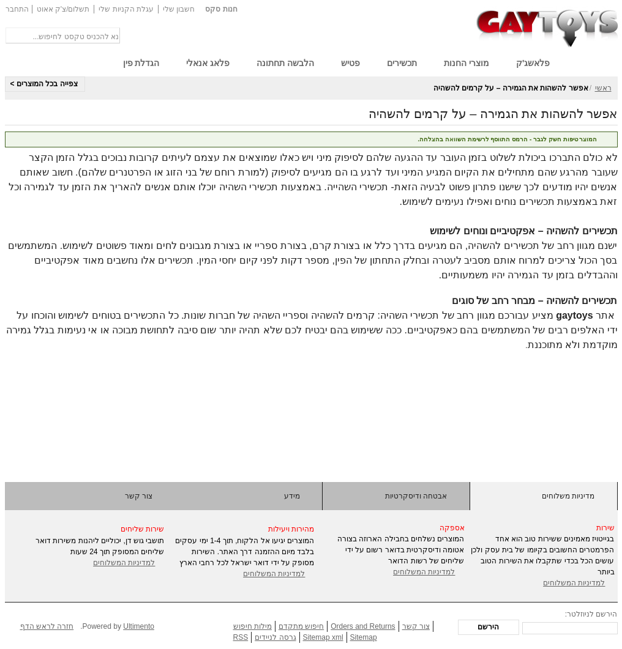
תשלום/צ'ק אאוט (63, 9)
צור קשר (138, 496)
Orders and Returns (363, 626)
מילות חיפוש (252, 626)
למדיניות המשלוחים (124, 562)
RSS (241, 637)
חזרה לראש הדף (47, 626)
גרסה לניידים (275, 637)
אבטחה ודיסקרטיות (416, 496)
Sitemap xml (323, 637)
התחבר (17, 9)
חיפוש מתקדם (301, 626)
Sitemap (363, 637)
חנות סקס (221, 9)
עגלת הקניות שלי (126, 9)
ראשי (603, 88)
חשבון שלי (179, 9)
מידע (292, 496)
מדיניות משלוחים (568, 496)
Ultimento (138, 626)
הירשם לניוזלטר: (591, 614)
